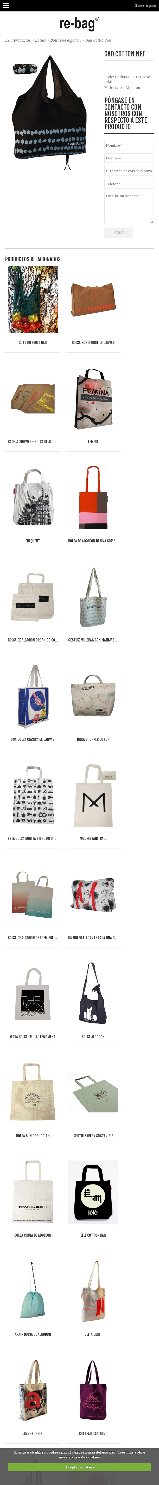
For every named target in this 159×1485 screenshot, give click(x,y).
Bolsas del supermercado (28, 1246)
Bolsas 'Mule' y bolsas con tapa (33, 1287)
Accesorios (14, 1338)
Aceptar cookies (79, 1467)
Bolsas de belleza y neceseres (32, 1348)
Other (59, 1415)
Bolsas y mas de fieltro (25, 1206)
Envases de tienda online (28, 1328)
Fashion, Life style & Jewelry (39, 1410)
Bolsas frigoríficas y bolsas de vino (36, 1257)
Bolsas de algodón (67, 40)
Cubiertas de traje (21, 1318)
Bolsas (42, 40)
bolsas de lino (17, 1185)
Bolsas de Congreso (22, 1277)
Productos (23, 40)
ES (7, 40)
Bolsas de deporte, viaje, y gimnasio (37, 1297)
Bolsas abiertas (19, 1226)
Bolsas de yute (18, 1196)
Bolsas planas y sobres (25, 1308)
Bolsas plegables (20, 1267)
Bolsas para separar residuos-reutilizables (44, 1359)
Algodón (133, 87)
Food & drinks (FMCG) (31, 1415)
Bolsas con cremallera (25, 1236)
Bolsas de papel (19, 1216)
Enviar (118, 232)
